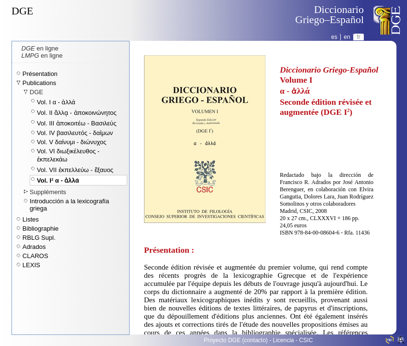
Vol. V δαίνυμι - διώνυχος (72, 142)
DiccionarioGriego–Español (329, 14)
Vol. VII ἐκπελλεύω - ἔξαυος (75, 169)
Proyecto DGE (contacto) (235, 340)
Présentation (40, 73)
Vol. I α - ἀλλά (56, 102)
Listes (31, 219)
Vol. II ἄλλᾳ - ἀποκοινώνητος (77, 112)
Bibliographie (41, 228)
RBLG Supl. (39, 237)
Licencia (283, 340)
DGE (22, 11)
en (347, 37)
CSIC (306, 340)
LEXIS (31, 265)
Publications (39, 82)
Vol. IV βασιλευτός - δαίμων (75, 132)
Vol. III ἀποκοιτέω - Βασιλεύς (77, 123)
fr (358, 37)
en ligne (40, 48)
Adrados (34, 246)
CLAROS (35, 256)
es (334, 37)
